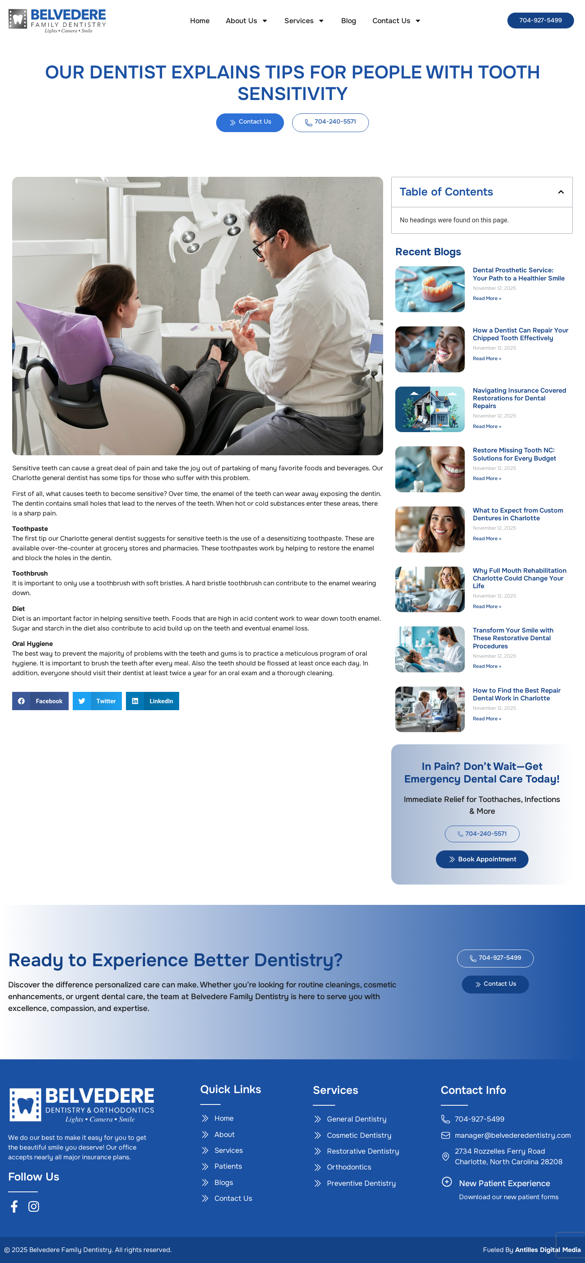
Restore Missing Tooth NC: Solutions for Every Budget (514, 454)
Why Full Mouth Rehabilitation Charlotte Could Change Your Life (520, 578)
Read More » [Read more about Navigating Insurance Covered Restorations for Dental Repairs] (487, 426)
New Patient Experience (504, 1183)
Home (200, 20)
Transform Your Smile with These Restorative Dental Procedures (513, 638)
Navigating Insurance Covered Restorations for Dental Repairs (519, 398)
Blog (348, 20)
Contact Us (397, 20)
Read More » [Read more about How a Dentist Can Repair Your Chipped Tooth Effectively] (487, 358)
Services (304, 20)
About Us (247, 20)
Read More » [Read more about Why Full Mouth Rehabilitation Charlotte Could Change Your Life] (487, 606)
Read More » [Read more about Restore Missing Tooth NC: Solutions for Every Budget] (487, 478)
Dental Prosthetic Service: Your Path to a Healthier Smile (519, 274)
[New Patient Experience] (447, 1182)
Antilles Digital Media (548, 1250)
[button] (40, 701)
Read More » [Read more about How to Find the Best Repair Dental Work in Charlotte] (487, 718)
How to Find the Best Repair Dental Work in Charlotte (517, 694)
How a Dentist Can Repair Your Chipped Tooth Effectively (520, 334)
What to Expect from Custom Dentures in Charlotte (518, 514)
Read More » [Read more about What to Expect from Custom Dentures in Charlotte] (487, 538)
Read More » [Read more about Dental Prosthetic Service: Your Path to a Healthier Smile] (487, 298)
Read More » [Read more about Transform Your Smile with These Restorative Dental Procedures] (487, 666)
